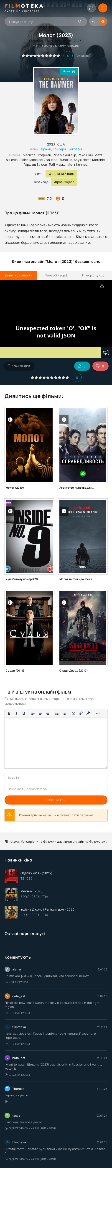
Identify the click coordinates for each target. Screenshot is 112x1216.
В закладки (19, 366)
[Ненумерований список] (57, 713)
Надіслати (56, 800)
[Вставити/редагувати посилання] (81, 713)
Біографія (75, 149)
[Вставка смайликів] (73, 713)
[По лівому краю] (33, 713)
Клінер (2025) (16, 982)
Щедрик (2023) (17, 1013)
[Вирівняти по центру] (40, 713)
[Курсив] (16, 713)
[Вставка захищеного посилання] (88, 713)
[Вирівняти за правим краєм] (47, 713)
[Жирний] (9, 713)
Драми (46, 149)
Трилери (59, 149)
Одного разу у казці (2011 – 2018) (30, 1128)
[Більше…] (98, 713)
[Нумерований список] (64, 713)
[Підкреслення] (23, 713)
